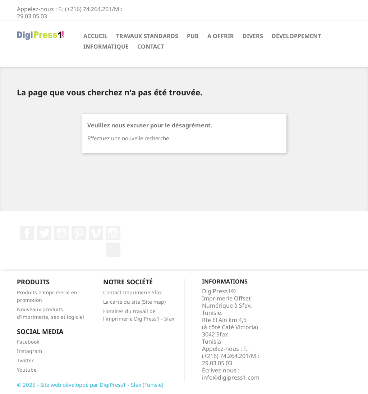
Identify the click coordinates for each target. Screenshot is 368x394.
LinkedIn (113, 250)
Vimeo (96, 233)
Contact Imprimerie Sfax (132, 292)
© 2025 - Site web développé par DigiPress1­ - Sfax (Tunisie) (90, 384)
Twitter (44, 233)
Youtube (27, 369)
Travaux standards (147, 36)
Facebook (27, 233)
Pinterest (79, 233)
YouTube (61, 233)
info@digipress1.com (230, 377)
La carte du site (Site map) (134, 301)
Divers (253, 36)
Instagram (113, 233)
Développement (296, 36)
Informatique (106, 46)
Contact (150, 46)
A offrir (220, 36)
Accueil (95, 36)
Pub (193, 36)
